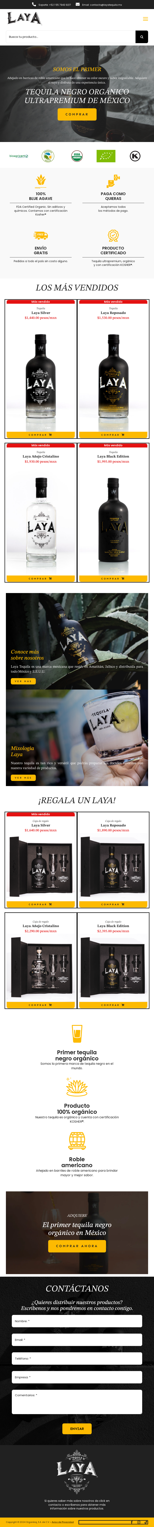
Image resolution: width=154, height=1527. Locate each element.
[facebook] (131, 1522)
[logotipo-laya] (24, 13)
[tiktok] (146, 1522)
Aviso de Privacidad (63, 1522)
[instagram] (138, 1522)
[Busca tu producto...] (71, 37)
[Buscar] (142, 37)
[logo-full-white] (77, 1451)
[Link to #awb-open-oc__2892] (145, 19)
